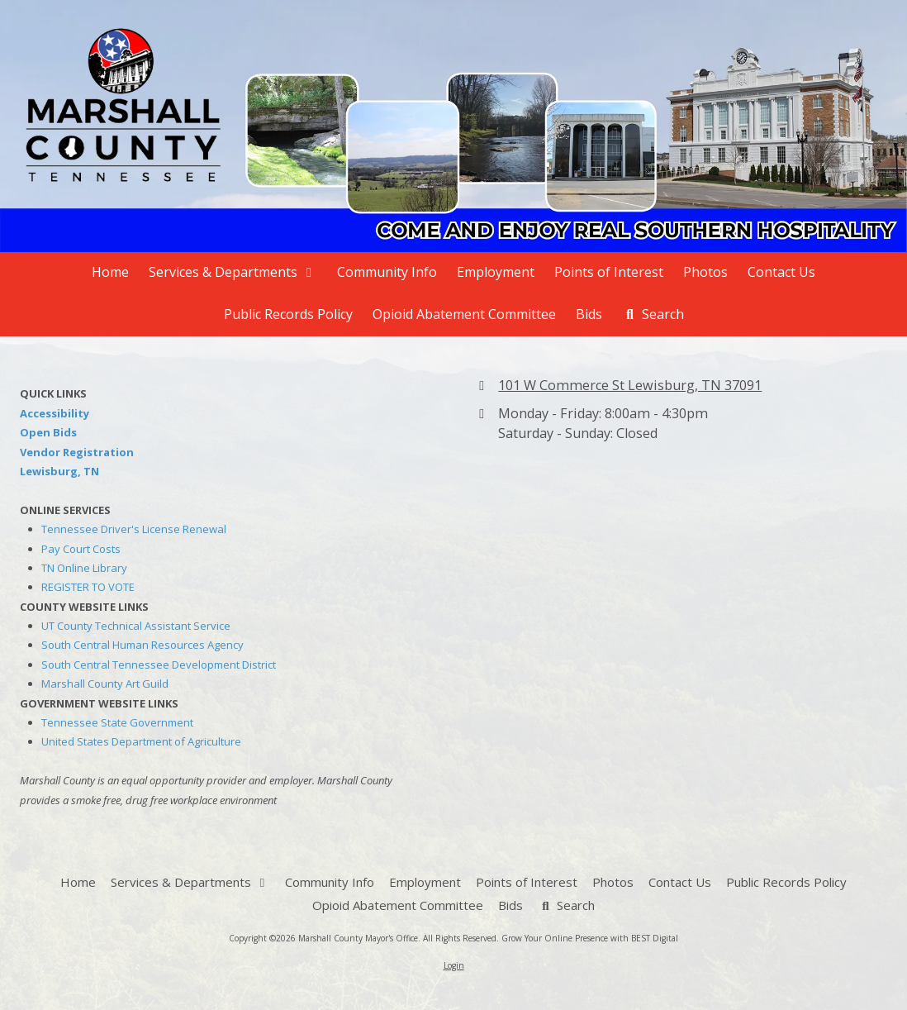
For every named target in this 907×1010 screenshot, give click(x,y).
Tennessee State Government (117, 722)
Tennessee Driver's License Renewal (133, 529)
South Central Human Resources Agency (142, 644)
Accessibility (54, 413)
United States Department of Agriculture (141, 741)
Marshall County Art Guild (105, 683)
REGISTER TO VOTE (88, 586)
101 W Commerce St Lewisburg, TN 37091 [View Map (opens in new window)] (630, 385)
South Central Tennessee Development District (158, 664)
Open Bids (48, 432)
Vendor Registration (77, 452)
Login (454, 965)
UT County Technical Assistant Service (135, 625)
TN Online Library (84, 567)
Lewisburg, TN (59, 471)
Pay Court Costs (81, 548)
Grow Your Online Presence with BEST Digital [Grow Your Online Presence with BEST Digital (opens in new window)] (589, 938)
